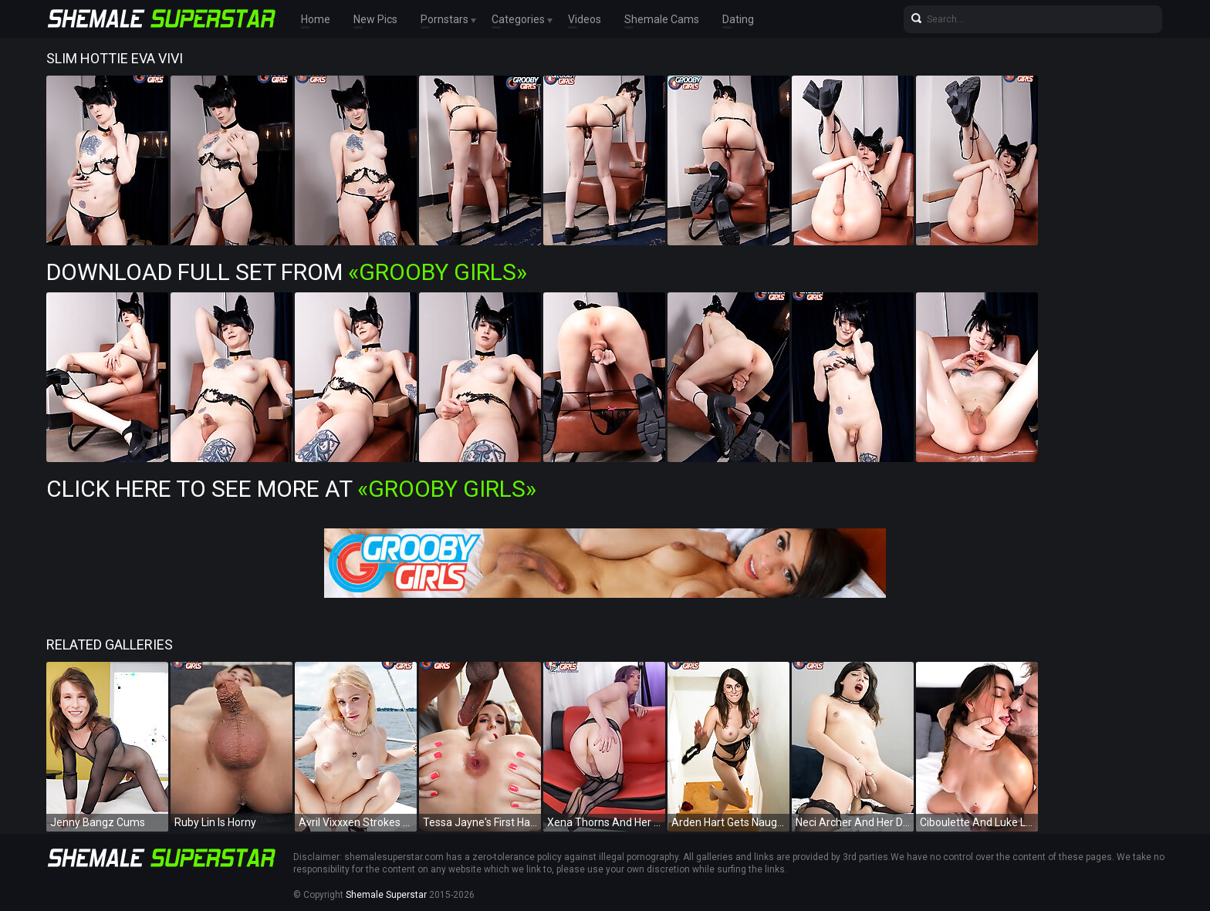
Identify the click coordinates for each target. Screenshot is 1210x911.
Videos (584, 19)
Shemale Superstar (386, 894)
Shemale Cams (661, 19)
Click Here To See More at (291, 488)
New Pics (375, 19)
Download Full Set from (286, 271)
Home (315, 19)
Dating (738, 19)
